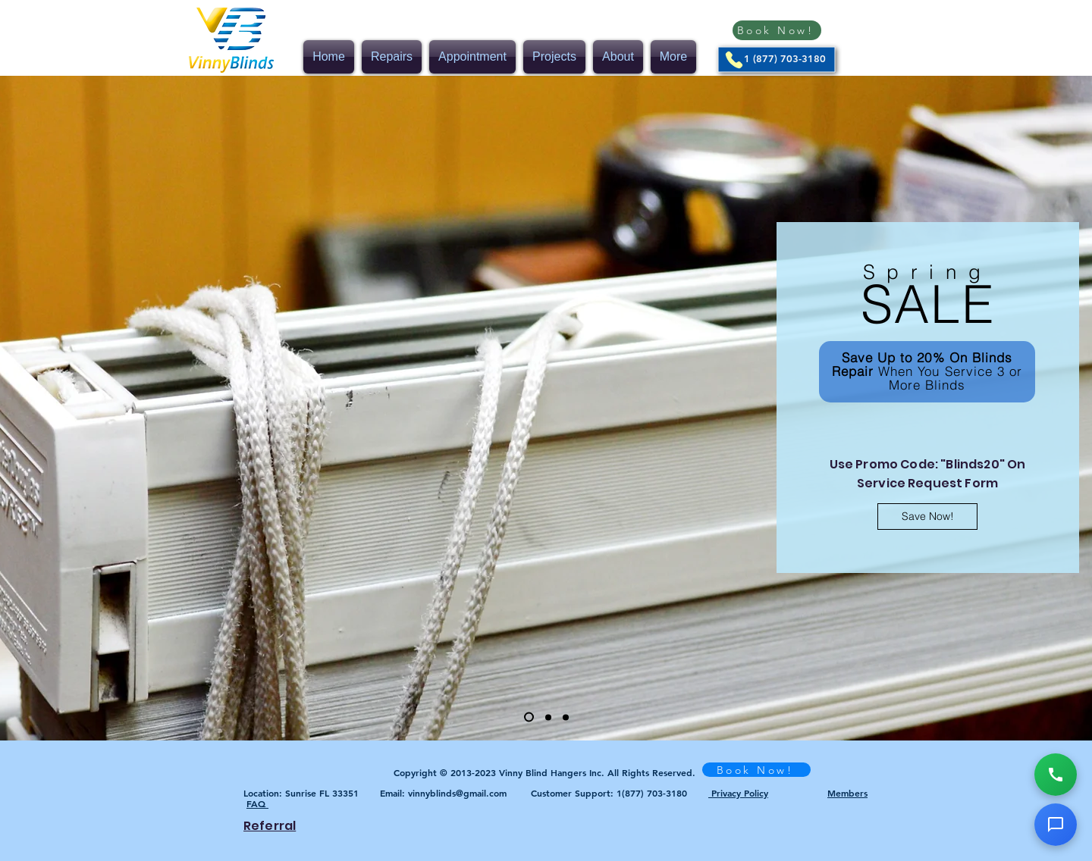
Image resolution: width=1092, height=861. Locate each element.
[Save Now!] (927, 516)
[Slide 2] (548, 717)
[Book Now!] (777, 30)
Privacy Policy (738, 793)
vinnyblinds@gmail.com (457, 793)
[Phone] (734, 60)
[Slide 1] (529, 717)
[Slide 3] (566, 717)
